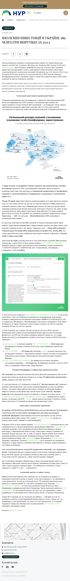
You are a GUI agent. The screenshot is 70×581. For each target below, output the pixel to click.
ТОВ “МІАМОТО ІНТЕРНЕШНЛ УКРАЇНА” (41, 315)
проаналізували (8, 67)
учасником (30, 438)
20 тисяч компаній (43, 418)
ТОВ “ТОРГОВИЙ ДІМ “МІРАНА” (17, 360)
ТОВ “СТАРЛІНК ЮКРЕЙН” (51, 243)
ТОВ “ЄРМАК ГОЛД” (52, 504)
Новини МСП (20, 20)
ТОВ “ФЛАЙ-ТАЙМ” (39, 397)
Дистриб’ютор (10, 344)
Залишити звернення (10, 557)
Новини (10, 20)
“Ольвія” (28, 399)
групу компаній (57, 438)
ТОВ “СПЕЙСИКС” (12, 351)
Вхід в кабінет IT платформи (34, 6)
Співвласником (34, 440)
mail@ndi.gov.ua (9, 553)
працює (44, 351)
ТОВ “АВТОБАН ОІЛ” (41, 424)
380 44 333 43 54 (10, 550)
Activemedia (21, 576)
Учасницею (58, 427)
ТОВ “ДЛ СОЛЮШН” (40, 344)
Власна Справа (16, 510)
